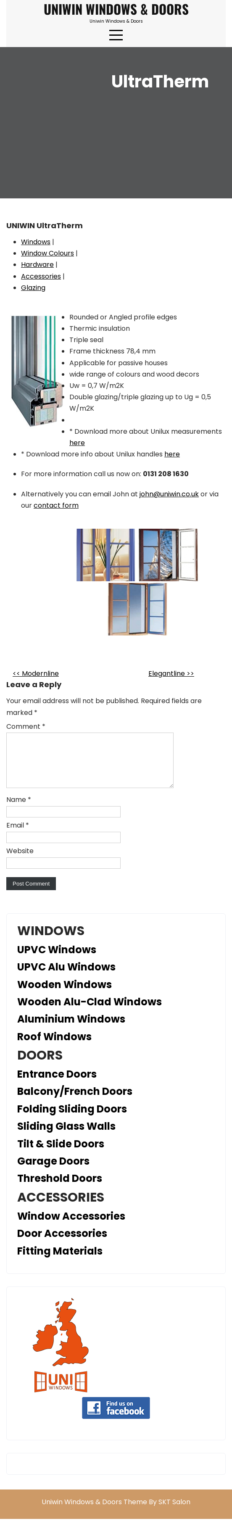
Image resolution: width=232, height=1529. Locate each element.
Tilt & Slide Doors (60, 1154)
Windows (35, 242)
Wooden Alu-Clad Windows (89, 1012)
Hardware (37, 264)
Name (18, 810)
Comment (25, 726)
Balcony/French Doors (74, 1101)
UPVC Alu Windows (66, 977)
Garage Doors (53, 1171)
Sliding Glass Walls (66, 1136)
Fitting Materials (60, 1261)
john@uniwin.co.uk (169, 494)
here (77, 443)
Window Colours (47, 253)
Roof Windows (54, 1047)
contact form (56, 505)
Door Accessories (62, 1243)
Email (17, 835)
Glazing (33, 288)
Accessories (41, 276)
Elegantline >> (171, 673)
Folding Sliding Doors (72, 1119)
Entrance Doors (57, 1084)
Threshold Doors (59, 1188)
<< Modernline (36, 673)
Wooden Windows (64, 995)
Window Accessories (71, 1226)
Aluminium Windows (71, 1029)
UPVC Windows (56, 960)
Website (20, 861)
